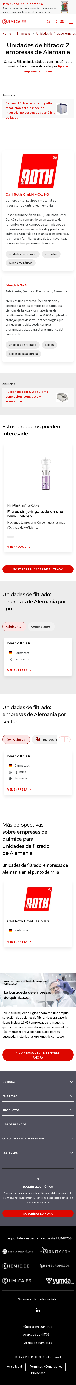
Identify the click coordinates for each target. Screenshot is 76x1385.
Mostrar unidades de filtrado (38, 569)
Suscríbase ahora (38, 1213)
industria (45, 71)
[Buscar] (48, 22)
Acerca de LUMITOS (36, 1334)
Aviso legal (14, 1366)
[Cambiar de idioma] (62, 22)
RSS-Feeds (10, 1152)
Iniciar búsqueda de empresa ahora (37, 1054)
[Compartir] (55, 22)
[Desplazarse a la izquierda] (62, 739)
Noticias (9, 1081)
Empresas (9, 1096)
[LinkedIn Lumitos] (38, 1310)
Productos (11, 1110)
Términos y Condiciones (45, 1366)
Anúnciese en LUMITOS (36, 1327)
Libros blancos (14, 1124)
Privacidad (38, 1373)
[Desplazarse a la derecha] (67, 739)
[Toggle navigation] (71, 22)
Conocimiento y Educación (23, 1138)
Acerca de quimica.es (38, 1342)
